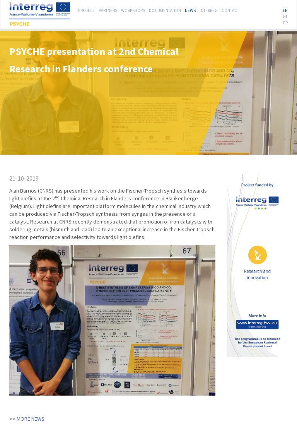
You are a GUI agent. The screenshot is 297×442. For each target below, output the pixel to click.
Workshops (133, 10)
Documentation (165, 10)
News (190, 10)
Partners (108, 10)
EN (285, 10)
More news (30, 418)
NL (285, 16)
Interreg (209, 10)
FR (285, 22)
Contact (230, 10)
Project (86, 10)
